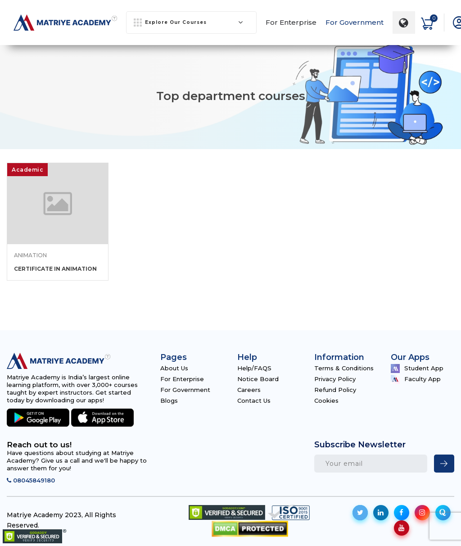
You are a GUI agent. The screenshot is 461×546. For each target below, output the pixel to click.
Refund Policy (335, 389)
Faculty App (416, 379)
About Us (174, 368)
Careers (249, 389)
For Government (354, 22)
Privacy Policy (335, 378)
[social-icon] (360, 512)
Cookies (326, 400)
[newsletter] (444, 464)
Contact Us (254, 400)
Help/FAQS (254, 368)
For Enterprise (291, 22)
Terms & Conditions (344, 368)
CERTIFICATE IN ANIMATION (55, 268)
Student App (417, 368)
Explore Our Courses (188, 22)
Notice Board (258, 378)
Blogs (169, 400)
